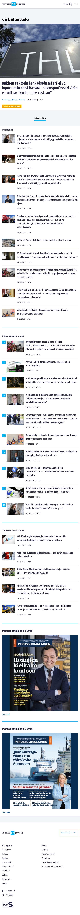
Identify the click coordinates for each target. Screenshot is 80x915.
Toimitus (46, 858)
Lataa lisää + (40, 118)
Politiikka (6, 100)
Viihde (4, 883)
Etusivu (45, 849)
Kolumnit (6, 879)
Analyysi (5, 858)
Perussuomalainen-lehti (52, 866)
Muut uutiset (8, 866)
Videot (22, 100)
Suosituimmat (48, 854)
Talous (15, 100)
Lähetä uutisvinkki (50, 862)
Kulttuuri (6, 870)
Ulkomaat (6, 862)
